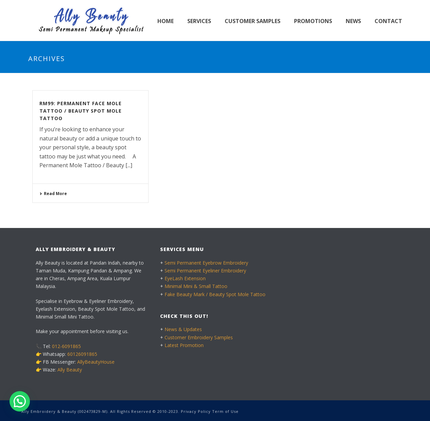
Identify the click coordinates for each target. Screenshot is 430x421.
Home (165, 21)
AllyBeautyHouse (96, 362)
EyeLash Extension (185, 278)
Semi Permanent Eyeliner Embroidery (205, 270)
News (353, 21)
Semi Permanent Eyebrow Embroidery (206, 263)
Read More (53, 193)
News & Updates (183, 329)
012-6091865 (66, 346)
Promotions (313, 21)
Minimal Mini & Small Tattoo (196, 286)
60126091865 (82, 354)
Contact (388, 21)
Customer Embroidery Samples (199, 337)
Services (199, 21)
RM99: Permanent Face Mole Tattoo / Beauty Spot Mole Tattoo (80, 110)
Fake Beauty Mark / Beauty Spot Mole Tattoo (215, 294)
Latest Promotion (184, 345)
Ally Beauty (69, 369)
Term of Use (225, 411)
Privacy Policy (196, 411)
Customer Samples (252, 21)
